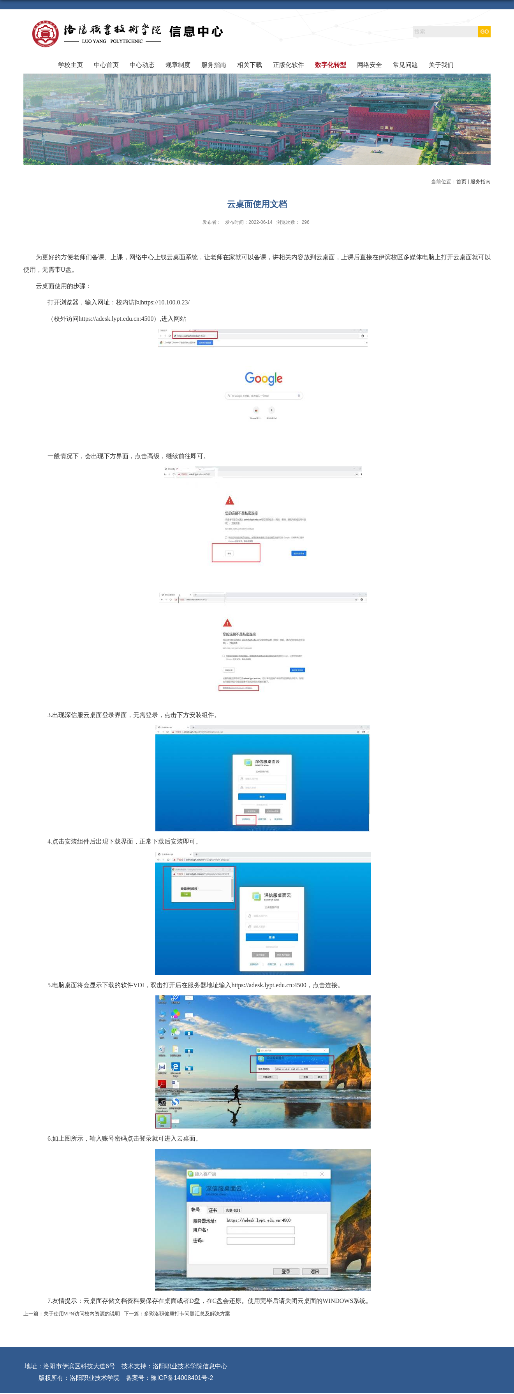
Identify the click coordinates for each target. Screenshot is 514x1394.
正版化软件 (288, 65)
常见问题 (405, 65)
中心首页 (106, 65)
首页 (461, 182)
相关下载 (249, 65)
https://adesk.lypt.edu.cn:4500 (116, 318)
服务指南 (213, 65)
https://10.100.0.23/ (165, 302)
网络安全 (369, 65)
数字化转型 (330, 65)
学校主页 (70, 65)
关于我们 (441, 65)
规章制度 (177, 65)
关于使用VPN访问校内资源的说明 (82, 1314)
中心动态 (142, 65)
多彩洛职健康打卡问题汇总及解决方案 (187, 1314)
